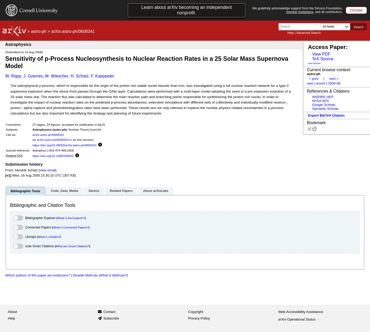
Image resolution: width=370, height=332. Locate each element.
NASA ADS (320, 101)
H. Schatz (80, 76)
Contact (109, 312)
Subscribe (111, 318)
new (310, 83)
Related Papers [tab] (121, 191)
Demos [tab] (94, 191)
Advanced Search (308, 33)
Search (358, 27)
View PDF (321, 54)
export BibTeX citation (326, 115)
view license (314, 63)
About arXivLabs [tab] (155, 191)
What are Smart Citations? (72, 246)
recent (320, 83)
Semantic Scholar (325, 109)
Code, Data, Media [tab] (64, 191)
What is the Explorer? (71, 218)
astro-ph (38, 31)
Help (290, 33)
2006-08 (334, 83)
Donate (356, 10)
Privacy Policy (199, 318)
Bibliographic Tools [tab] (25, 191)
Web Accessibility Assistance (300, 312)
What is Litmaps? (49, 236)
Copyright (195, 312)
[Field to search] (335, 26)
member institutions (299, 12)
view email (47, 170)
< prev (313, 79)
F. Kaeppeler (102, 76)
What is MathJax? (113, 275)
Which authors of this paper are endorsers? (37, 275)
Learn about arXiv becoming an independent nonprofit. (186, 10)
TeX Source (322, 59)
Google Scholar (323, 105)
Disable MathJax (85, 275)
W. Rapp (13, 76)
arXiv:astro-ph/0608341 (48, 134)
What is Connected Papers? (71, 227)
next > (333, 79)
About (12, 312)
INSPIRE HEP (323, 97)
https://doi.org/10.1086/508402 (53, 156)
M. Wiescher (56, 76)
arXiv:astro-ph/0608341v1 (54, 139)
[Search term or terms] (301, 26)
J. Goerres (33, 76)
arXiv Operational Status (299, 319)
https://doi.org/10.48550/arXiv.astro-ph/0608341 (65, 145)
